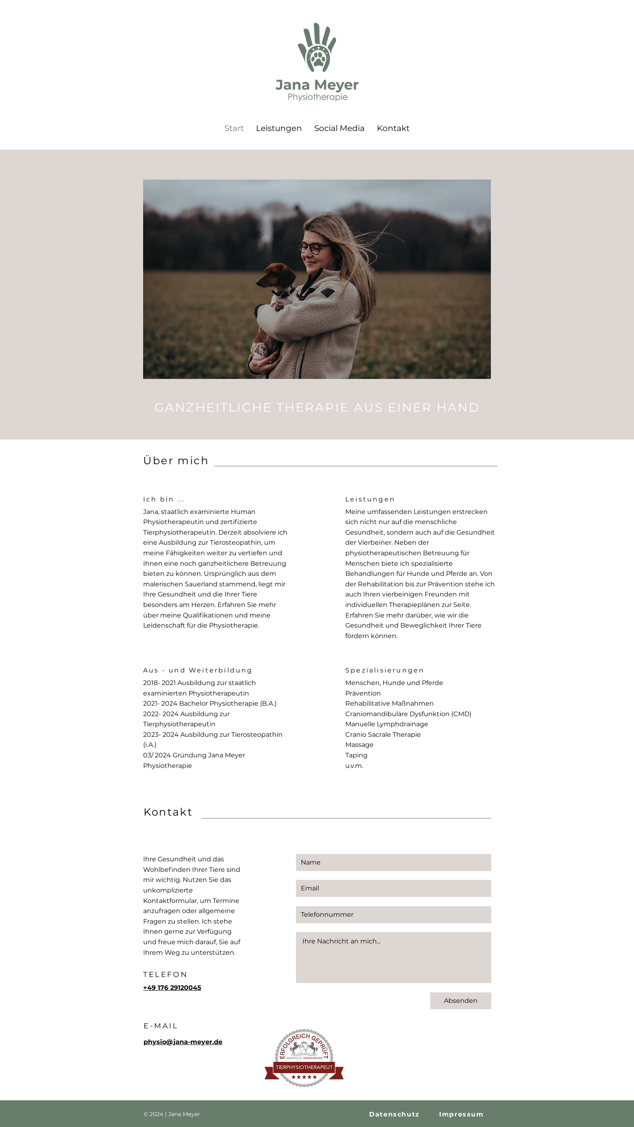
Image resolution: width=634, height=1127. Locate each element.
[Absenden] (460, 1000)
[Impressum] (462, 1114)
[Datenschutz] (395, 1114)
